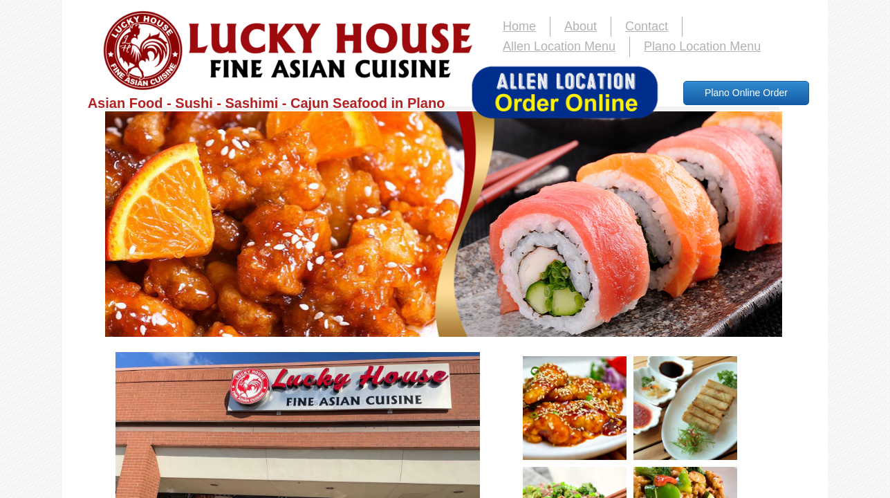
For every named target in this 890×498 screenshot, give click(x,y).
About (580, 26)
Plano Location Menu (702, 46)
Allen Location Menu (559, 46)
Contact (646, 26)
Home (519, 26)
